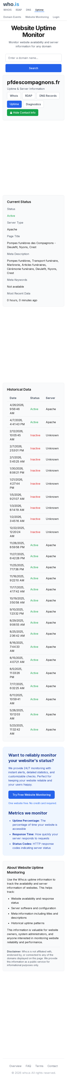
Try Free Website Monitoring (31, 794)
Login (56, 16)
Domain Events (12, 16)
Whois (14, 95)
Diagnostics (33, 104)
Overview (15, 1066)
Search (33, 68)
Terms (39, 1066)
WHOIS (7, 9)
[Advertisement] (33, 157)
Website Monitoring (37, 16)
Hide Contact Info (23, 112)
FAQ (28, 1066)
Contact (53, 1066)
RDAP (19, 9)
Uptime (39, 9)
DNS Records (48, 95)
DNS (28, 9)
